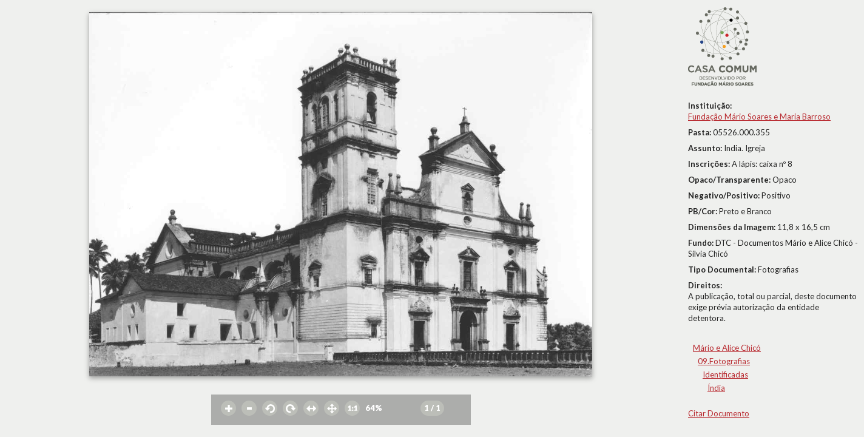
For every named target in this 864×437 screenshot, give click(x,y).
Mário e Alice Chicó (727, 348)
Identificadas (725, 374)
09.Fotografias (724, 361)
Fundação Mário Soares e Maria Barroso (759, 116)
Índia (716, 388)
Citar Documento (718, 413)
